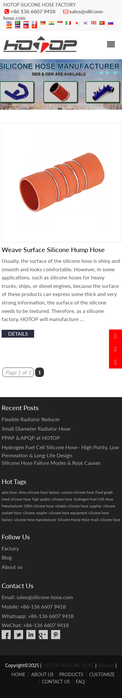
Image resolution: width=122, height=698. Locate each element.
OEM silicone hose (39, 506)
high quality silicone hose (52, 499)
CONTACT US (56, 681)
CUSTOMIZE (102, 674)
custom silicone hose (77, 492)
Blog (7, 557)
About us (12, 567)
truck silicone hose (105, 519)
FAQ (80, 681)
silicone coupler (35, 513)
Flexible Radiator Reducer (31, 419)
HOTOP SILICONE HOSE (68, 665)
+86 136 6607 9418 (32, 11)
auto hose (9, 492)
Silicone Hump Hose (73, 519)
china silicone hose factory (39, 492)
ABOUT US (42, 674)
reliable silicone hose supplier (78, 506)
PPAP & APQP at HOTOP (31, 438)
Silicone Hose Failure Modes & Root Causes (51, 463)
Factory (10, 548)
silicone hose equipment (68, 513)
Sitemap (106, 665)
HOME (18, 674)
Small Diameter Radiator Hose (36, 428)
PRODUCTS (71, 674)
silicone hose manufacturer (35, 519)
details (18, 333)
